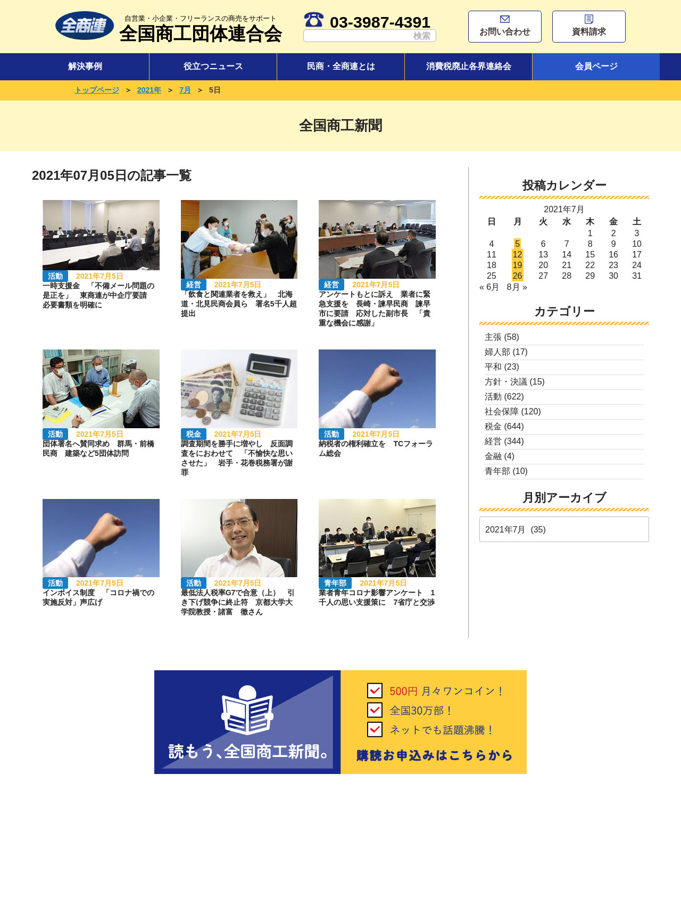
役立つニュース (213, 66)
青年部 (497, 471)
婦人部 (497, 351)
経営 (493, 441)
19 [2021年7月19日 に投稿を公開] (517, 265)
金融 (493, 456)
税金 (493, 426)
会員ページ (596, 66)
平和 (493, 366)
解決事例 (85, 66)
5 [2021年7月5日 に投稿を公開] (517, 243)
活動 (493, 396)
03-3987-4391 (366, 22)
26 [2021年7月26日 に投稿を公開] (517, 275)
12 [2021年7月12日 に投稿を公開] (517, 254)
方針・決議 (506, 381)
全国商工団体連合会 (200, 27)
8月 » (517, 287)
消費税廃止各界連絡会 (468, 66)
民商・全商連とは (341, 66)
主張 (493, 337)
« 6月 (489, 287)
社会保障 (502, 411)
